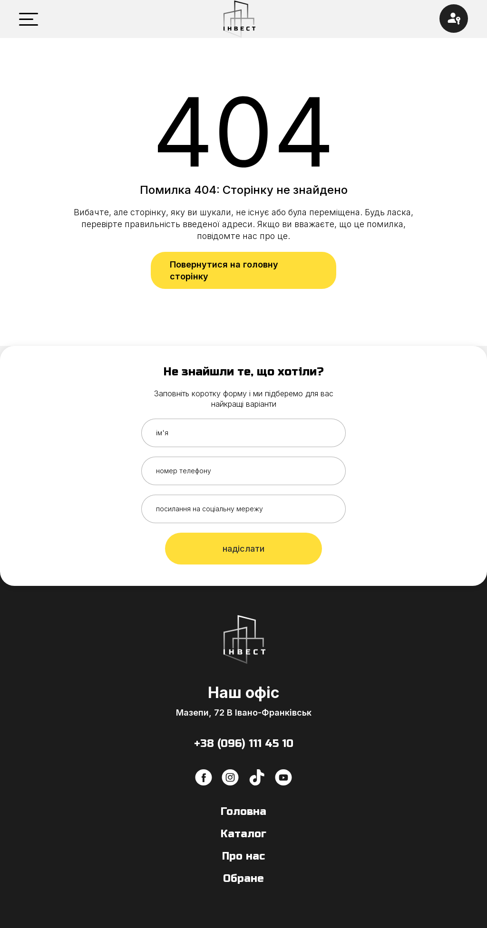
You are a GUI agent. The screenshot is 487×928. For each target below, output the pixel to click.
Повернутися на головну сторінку (224, 270)
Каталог (243, 834)
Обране (243, 878)
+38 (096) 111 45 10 (243, 743)
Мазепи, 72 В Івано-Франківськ (244, 713)
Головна (243, 811)
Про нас (243, 856)
